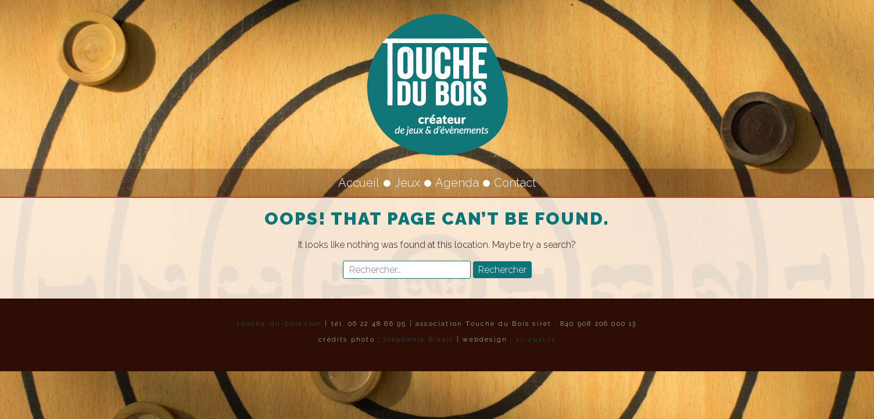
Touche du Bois (437, 84)
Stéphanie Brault (419, 339)
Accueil (358, 183)
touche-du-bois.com (279, 324)
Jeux (407, 183)
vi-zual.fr (536, 339)
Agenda (457, 183)
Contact (515, 183)
